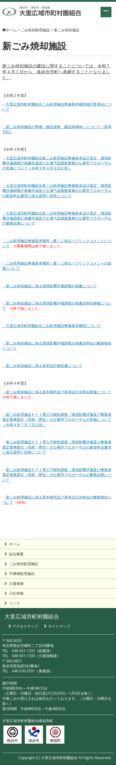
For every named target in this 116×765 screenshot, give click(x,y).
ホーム (11, 29)
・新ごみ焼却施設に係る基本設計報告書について (42, 365)
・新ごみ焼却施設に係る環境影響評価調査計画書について (49, 285)
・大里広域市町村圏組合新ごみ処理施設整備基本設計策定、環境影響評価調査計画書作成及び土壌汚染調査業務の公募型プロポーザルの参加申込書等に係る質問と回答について (56, 190)
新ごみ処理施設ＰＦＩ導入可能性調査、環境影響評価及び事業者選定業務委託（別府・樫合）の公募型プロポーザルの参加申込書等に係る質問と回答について (56, 447)
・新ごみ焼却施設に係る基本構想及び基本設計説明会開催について (56, 392)
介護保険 (16, 583)
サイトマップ (59, 626)
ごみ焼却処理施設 (23, 563)
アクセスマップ (25, 626)
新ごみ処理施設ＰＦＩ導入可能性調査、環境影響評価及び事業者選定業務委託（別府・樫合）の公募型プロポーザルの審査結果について (56, 474)
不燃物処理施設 (22, 573)
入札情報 (16, 593)
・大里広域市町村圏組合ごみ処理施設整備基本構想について (51, 325)
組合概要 (16, 553)
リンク (14, 603)
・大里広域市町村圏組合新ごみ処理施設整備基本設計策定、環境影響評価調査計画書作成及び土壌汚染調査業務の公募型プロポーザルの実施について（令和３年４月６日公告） (56, 163)
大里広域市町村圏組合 (32, 616)
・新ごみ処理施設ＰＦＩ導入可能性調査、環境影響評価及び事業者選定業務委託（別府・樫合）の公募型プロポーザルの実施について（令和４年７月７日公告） (56, 419)
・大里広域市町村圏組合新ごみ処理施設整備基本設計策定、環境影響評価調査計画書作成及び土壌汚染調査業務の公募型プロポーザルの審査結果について (56, 218)
